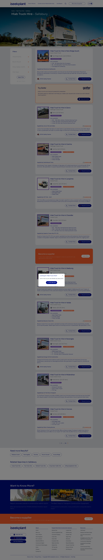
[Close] (62, 275)
